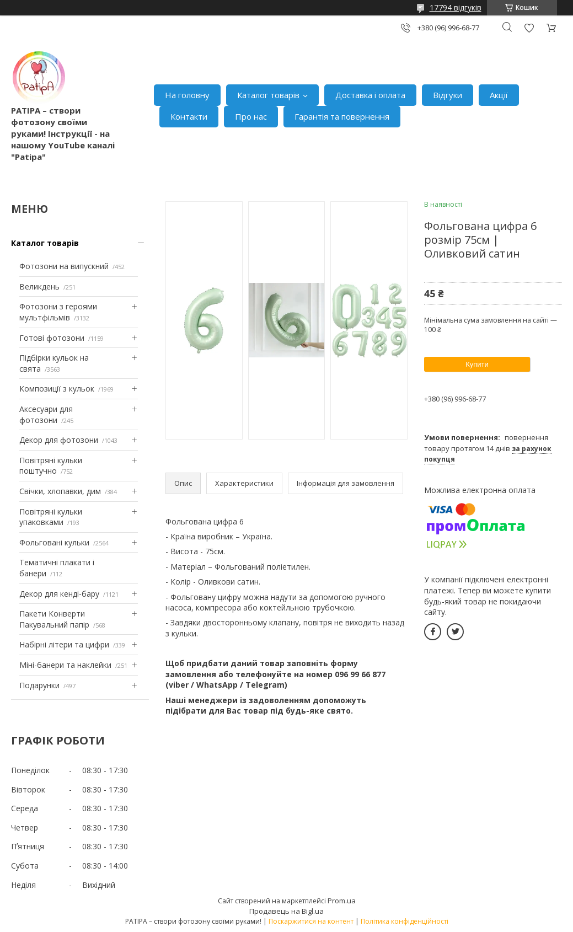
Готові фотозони (51, 338)
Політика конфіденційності (404, 921)
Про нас (251, 116)
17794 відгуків (455, 7)
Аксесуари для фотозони (46, 414)
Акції (499, 94)
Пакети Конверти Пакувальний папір (54, 619)
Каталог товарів (268, 94)
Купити (477, 364)
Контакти (188, 116)
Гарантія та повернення (341, 116)
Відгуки (447, 94)
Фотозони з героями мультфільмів (58, 312)
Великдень (39, 286)
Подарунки (39, 685)
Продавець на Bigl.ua (286, 911)
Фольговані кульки (54, 542)
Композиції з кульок (56, 388)
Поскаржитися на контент (311, 921)
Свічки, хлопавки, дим (60, 491)
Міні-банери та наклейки (65, 665)
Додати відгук (529, 28)
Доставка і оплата (370, 94)
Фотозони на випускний (64, 266)
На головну (187, 94)
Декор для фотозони (58, 440)
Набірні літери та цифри (64, 644)
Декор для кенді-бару (59, 593)
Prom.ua (342, 901)
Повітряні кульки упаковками (50, 517)
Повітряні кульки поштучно (50, 465)
